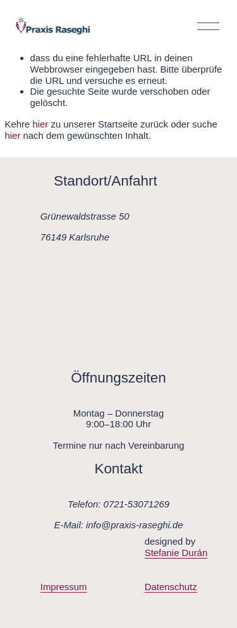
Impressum (63, 586)
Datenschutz (171, 586)
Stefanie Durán (176, 552)
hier (40, 124)
